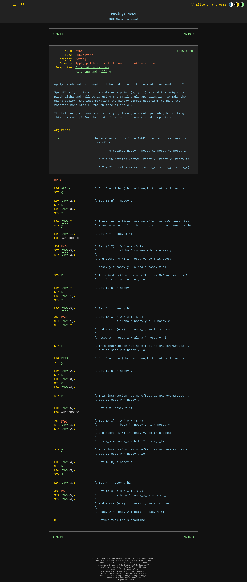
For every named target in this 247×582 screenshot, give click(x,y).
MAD (64, 247)
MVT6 (187, 34)
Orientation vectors (92, 68)
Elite (207, 5)
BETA (64, 358)
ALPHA (65, 189)
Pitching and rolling (93, 72)
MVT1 (59, 34)
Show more (185, 51)
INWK (64, 201)
